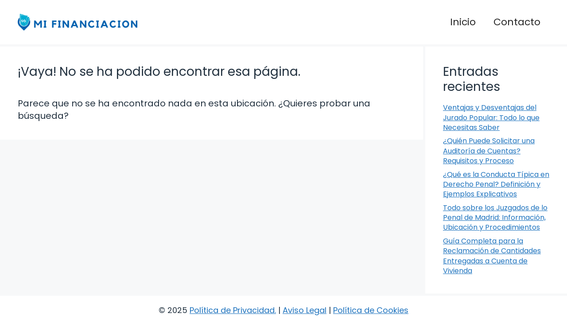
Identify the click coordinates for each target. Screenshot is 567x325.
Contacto (516, 22)
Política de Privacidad (232, 310)
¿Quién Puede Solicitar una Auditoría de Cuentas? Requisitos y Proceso (489, 151)
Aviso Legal (304, 310)
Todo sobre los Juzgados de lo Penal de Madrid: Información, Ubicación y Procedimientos (495, 218)
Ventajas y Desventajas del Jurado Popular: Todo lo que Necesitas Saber (491, 117)
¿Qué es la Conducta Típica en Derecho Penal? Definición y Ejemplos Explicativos (496, 184)
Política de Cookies (370, 310)
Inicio (463, 22)
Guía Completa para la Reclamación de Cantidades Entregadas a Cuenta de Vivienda (492, 256)
